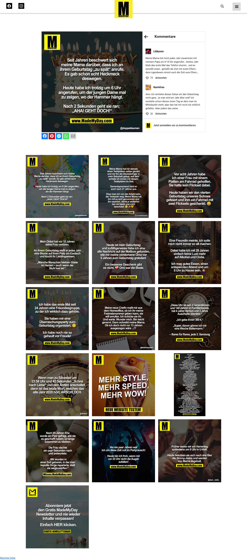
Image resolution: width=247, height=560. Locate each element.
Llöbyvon (158, 51)
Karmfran (158, 87)
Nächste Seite (7, 558)
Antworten (161, 77)
